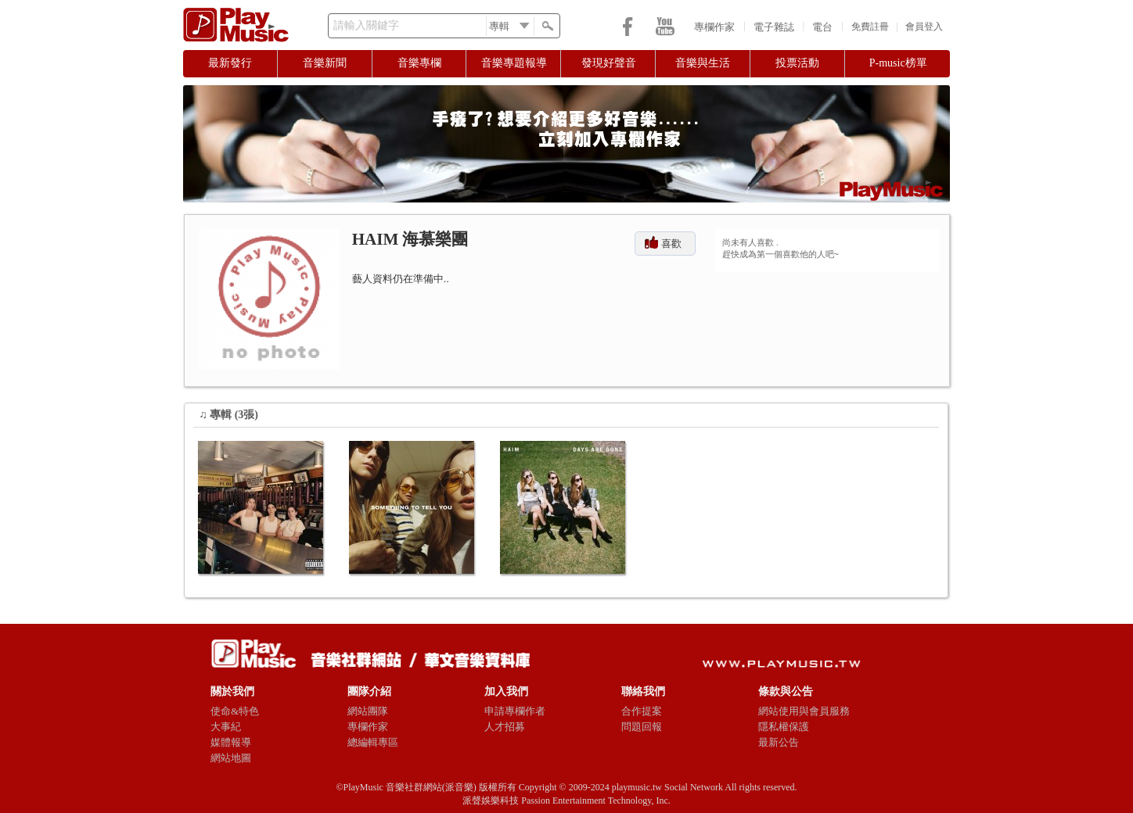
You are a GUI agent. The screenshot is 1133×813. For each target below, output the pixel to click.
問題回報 (641, 726)
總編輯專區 (372, 742)
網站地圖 (230, 758)
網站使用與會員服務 (804, 711)
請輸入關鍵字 (366, 25)
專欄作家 (714, 27)
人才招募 (504, 726)
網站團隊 (367, 711)
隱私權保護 (783, 726)
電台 (822, 27)
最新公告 (778, 742)
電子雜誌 (774, 27)
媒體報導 (230, 742)
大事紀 (225, 726)
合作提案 (641, 711)
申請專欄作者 (514, 711)
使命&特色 (234, 711)
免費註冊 (870, 26)
